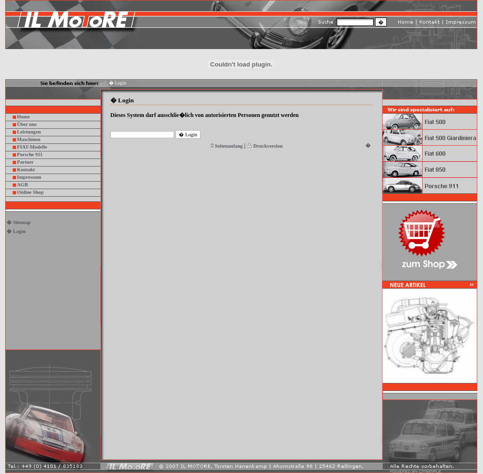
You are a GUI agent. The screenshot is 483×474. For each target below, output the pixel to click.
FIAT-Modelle (32, 147)
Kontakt (26, 169)
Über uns (27, 124)
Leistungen (29, 131)
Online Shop (30, 192)
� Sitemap (19, 222)
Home (23, 116)
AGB (22, 184)
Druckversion (268, 146)
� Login (16, 231)
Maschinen (29, 139)
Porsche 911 (29, 154)
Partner (25, 162)
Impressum (29, 177)
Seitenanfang (228, 146)
